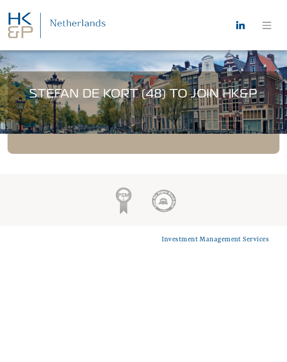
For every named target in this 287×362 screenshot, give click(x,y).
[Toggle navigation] (267, 25)
